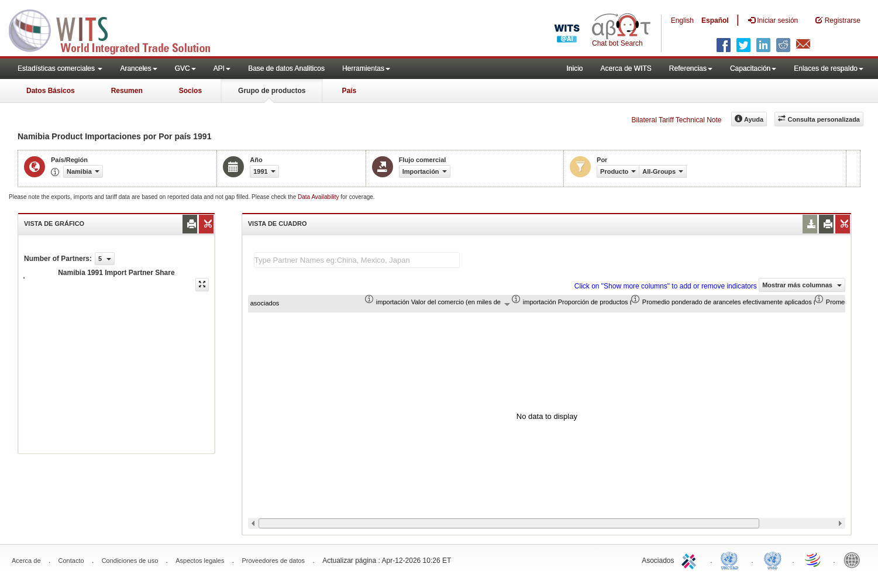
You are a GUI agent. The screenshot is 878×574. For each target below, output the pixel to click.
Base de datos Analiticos (286, 68)
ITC (691, 559)
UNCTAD (731, 559)
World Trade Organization (813, 559)
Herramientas (366, 68)
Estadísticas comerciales (60, 68)
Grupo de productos (271, 91)
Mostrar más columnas (802, 284)
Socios (190, 91)
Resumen (127, 91)
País (349, 91)
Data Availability (319, 197)
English (682, 20)
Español (715, 20)
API (222, 68)
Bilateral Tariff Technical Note (676, 120)
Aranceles (138, 68)
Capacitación (753, 68)
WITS (117, 29)
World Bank (854, 559)
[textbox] (357, 260)
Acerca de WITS (625, 68)
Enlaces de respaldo (828, 68)
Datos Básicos (50, 91)
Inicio (574, 68)
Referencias (690, 68)
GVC (185, 68)
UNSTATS (772, 559)
